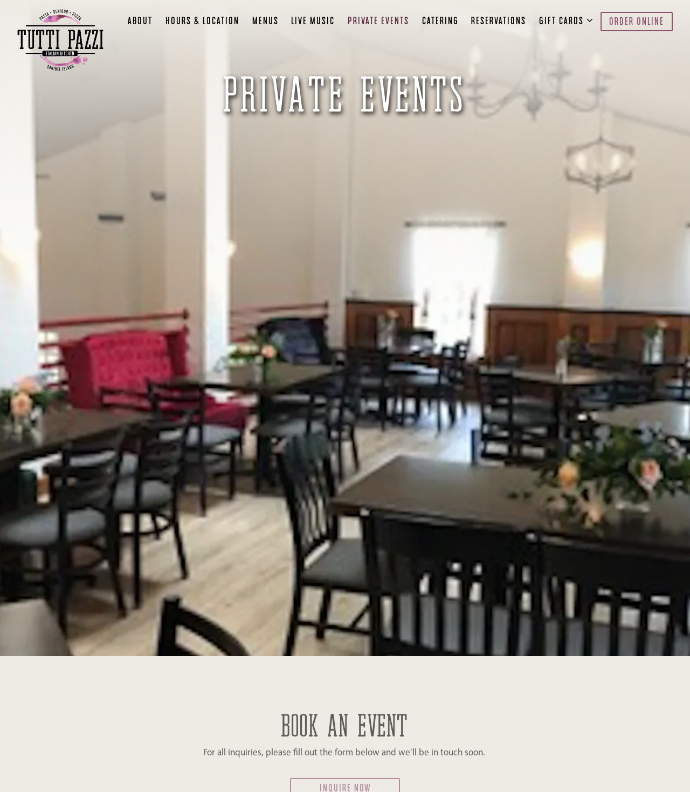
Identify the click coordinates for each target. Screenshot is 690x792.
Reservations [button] (498, 22)
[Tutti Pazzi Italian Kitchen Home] (63, 40)
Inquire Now (345, 767)
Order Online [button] (636, 22)
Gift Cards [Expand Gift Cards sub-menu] (564, 20)
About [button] (140, 22)
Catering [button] (440, 22)
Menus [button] (265, 22)
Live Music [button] (313, 22)
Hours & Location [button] (202, 22)
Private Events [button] (378, 22)
